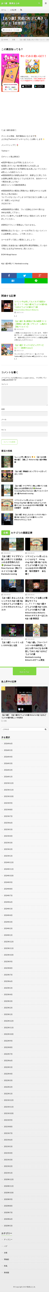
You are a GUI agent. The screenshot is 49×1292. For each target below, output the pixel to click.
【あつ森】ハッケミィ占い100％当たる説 (12, 643)
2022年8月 (8, 1047)
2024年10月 (9, 876)
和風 (5, 1266)
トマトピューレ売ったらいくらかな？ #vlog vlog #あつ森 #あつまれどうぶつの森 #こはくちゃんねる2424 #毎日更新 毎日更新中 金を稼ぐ (36, 565)
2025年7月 (8, 816)
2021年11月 (9, 1107)
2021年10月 (9, 1113)
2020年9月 (8, 1199)
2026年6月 (8, 743)
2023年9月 (8, 961)
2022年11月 (9, 1028)
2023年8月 (8, 968)
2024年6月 (8, 902)
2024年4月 (8, 915)
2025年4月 (8, 836)
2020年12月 (9, 1179)
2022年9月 (8, 1041)
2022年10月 (9, 1034)
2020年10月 (9, 1193)
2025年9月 (8, 803)
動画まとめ (31, 1287)
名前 (3, 409)
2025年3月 (8, 843)
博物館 (6, 1259)
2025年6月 (8, 823)
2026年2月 (8, 770)
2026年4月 (8, 757)
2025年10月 (9, 796)
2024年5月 (8, 909)
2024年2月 (8, 928)
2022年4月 (8, 1074)
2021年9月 (8, 1120)
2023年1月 (8, 1014)
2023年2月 (8, 1008)
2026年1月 (8, 777)
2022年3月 (8, 1080)
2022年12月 (9, 1021)
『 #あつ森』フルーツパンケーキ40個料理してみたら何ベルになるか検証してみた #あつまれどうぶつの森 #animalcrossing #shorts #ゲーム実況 (36, 651)
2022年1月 (8, 1094)
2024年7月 (8, 895)
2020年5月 (8, 1226)
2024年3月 (8, 922)
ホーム (3, 10)
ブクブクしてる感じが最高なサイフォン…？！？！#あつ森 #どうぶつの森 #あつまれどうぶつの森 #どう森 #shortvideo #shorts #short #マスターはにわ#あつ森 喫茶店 (36, 608)
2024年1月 (8, 935)
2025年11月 (9, 790)
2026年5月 (8, 750)
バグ (5, 1246)
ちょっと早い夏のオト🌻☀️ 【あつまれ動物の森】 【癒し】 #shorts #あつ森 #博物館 (30, 459)
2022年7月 (8, 1054)
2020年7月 (8, 1212)
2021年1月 (8, 1173)
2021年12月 (9, 1100)
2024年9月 (8, 882)
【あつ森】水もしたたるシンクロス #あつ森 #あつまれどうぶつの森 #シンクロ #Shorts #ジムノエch (30, 517)
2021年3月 (8, 1160)
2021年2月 (8, 1166)
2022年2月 (8, 1087)
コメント (4, 384)
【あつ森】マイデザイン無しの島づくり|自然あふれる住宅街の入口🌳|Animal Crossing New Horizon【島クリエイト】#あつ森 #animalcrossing (12, 565)
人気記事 (13, 10)
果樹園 (6, 1272)
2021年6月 (8, 1140)
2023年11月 (9, 948)
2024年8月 (8, 889)
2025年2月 (8, 849)
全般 (17, 30)
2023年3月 (8, 1001)
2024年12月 (9, 862)
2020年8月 (8, 1206)
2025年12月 (9, 783)
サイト (3, 430)
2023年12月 (9, 942)
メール (3, 419)
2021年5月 (8, 1146)
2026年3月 (8, 763)
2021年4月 (8, 1153)
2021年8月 (8, 1127)
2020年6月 (8, 1219)
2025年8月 (8, 809)
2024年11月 (9, 869)
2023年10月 (9, 955)
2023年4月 (8, 994)
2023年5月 (8, 988)
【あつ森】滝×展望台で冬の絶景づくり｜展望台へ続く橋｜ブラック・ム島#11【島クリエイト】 (30, 324)
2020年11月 (9, 1186)
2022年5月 (8, 1067)
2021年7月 (8, 1133)
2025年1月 (8, 856)
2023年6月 (8, 981)
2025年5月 (8, 829)
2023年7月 (8, 975)
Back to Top (24, 672)
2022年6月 (8, 1060)
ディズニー (8, 1239)
